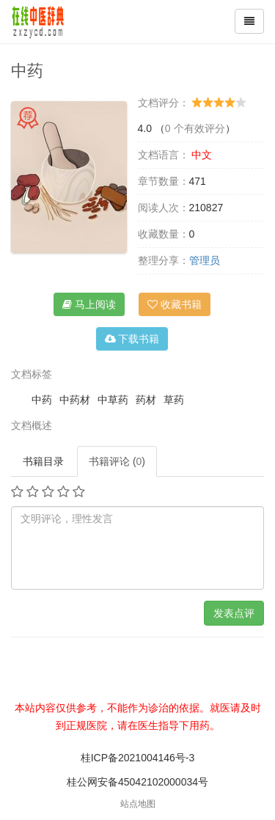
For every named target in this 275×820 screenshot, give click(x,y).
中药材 (74, 400)
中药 (42, 400)
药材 (146, 400)
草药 (174, 400)
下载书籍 (132, 339)
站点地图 (137, 804)
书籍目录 (43, 461)
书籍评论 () (117, 461)
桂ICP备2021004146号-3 (138, 758)
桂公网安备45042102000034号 (137, 782)
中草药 (113, 400)
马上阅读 (89, 304)
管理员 (204, 260)
